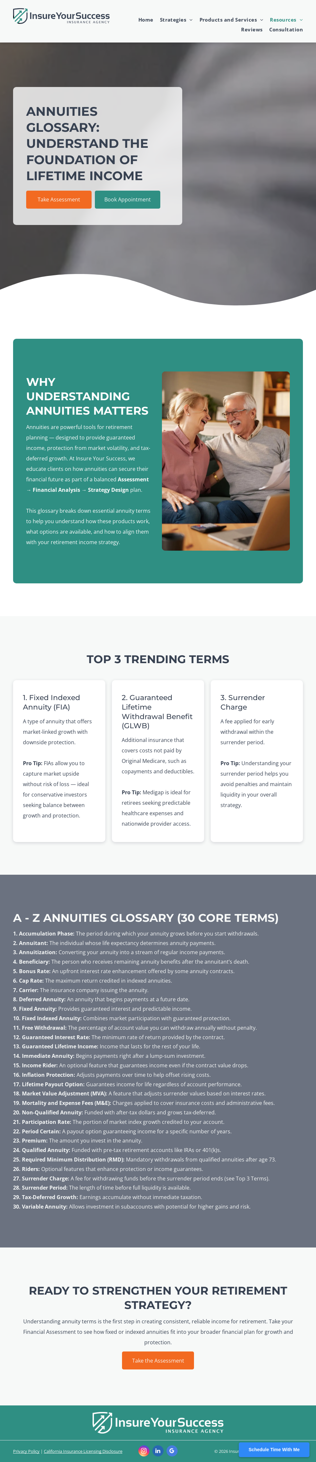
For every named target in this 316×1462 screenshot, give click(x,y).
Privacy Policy (26, 1451)
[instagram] (143, 1451)
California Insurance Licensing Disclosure (83, 1451)
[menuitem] (142, 20)
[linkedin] (158, 1451)
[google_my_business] (172, 1451)
